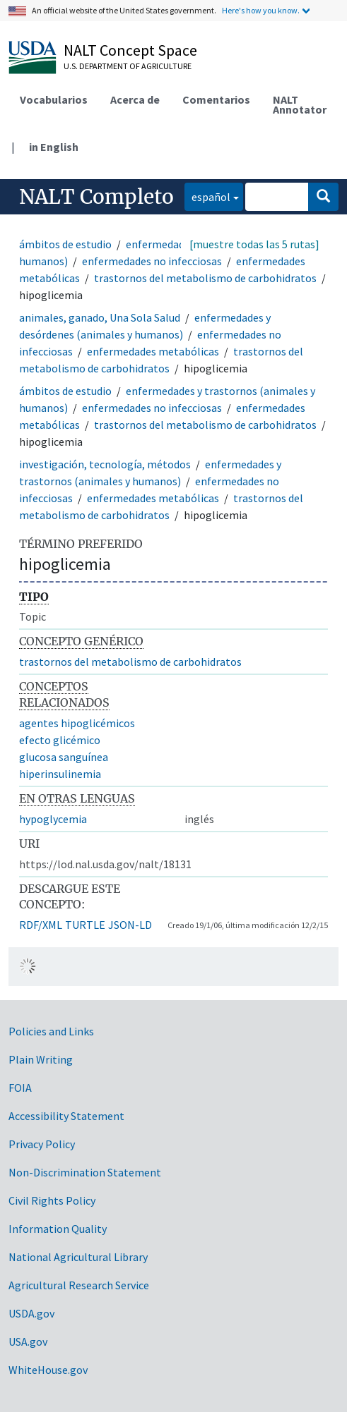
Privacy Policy (41, 1144)
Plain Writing (40, 1059)
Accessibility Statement (66, 1116)
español (207, 196)
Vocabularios (54, 99)
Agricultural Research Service (78, 1285)
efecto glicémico (59, 740)
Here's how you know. (261, 10)
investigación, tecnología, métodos (105, 464)
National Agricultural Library (78, 1257)
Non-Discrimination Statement (84, 1172)
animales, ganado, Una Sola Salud (99, 317)
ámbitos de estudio (65, 244)
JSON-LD (130, 925)
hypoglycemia (53, 819)
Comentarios (216, 99)
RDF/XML (40, 925)
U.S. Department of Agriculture (128, 66)
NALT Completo (96, 196)
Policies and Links (51, 1031)
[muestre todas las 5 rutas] (254, 244)
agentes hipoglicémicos (77, 723)
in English (53, 147)
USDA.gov (31, 1313)
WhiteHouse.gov (48, 1370)
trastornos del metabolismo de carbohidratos (205, 278)
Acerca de (135, 99)
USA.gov (27, 1341)
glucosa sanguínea (63, 757)
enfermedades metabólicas (153, 351)
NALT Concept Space (130, 50)
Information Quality (57, 1229)
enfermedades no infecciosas (152, 261)
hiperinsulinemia (60, 774)
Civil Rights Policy (51, 1200)
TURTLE (85, 925)
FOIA (20, 1088)
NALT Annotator (300, 104)
